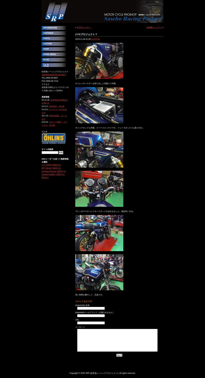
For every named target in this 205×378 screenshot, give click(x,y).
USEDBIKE (48, 33)
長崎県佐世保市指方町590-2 (54, 75)
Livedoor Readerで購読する (54, 171)
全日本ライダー (84, 27)
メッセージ (80, 327)
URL (77, 320)
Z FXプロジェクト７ (86, 34)
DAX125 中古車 (56, 106)
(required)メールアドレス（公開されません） (95, 312)
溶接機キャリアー (154, 27)
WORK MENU (49, 54)
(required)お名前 (82, 305)
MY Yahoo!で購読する (51, 168)
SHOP (46, 49)
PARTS (46, 38)
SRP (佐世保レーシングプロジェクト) (102, 11)
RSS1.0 (45, 177)
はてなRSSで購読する (51, 165)
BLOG (46, 59)
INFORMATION (50, 28)
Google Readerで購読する (53, 174)
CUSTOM (95, 39)
